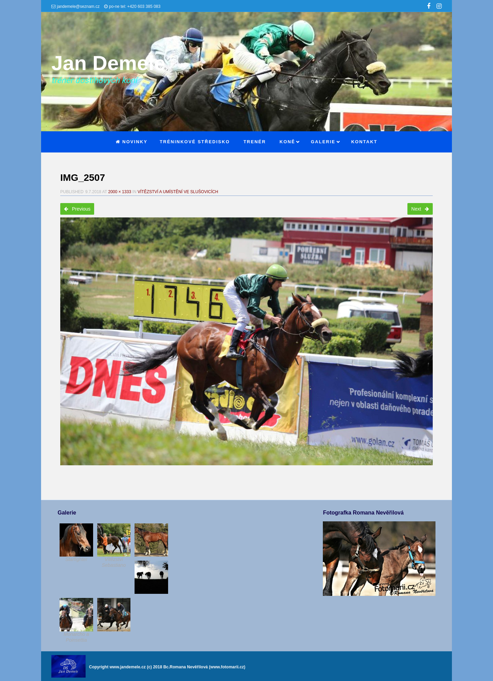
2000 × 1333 (119, 191)
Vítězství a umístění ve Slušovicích (178, 191)
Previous (77, 209)
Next (420, 209)
